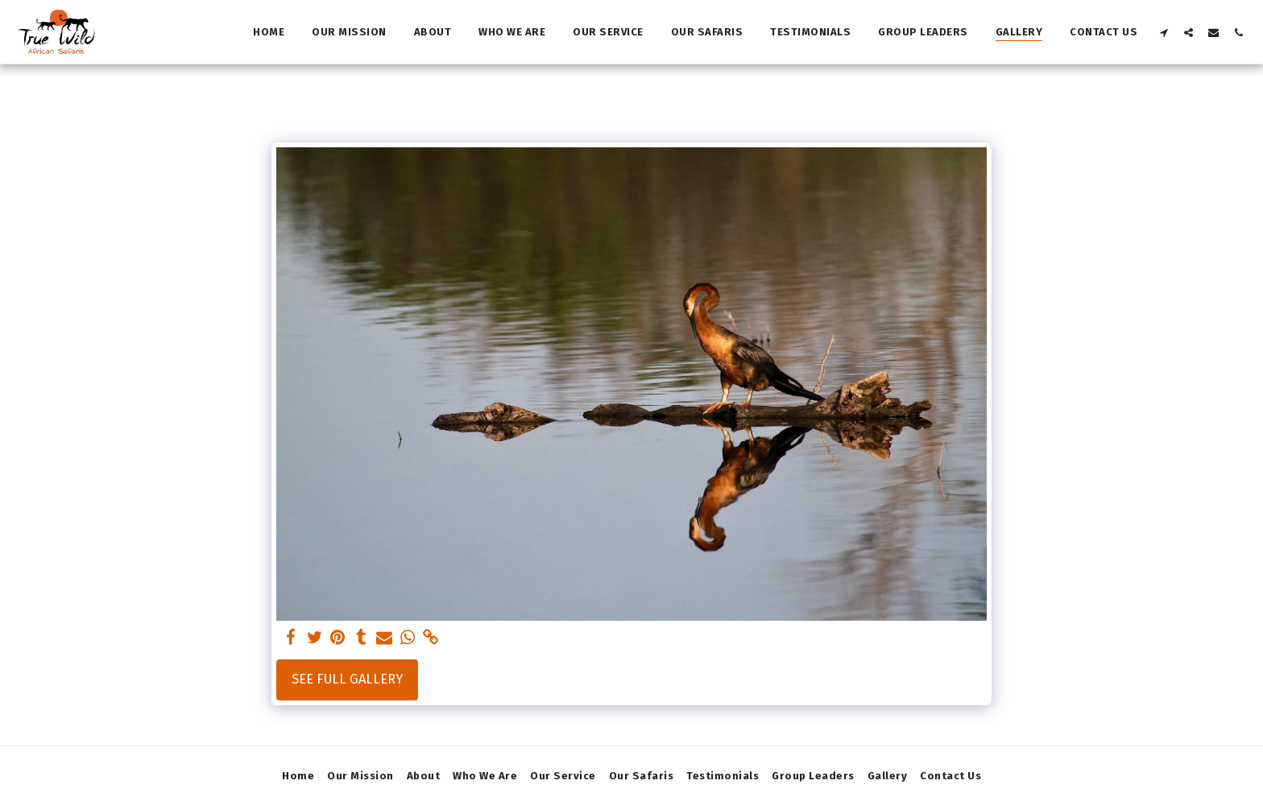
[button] (1163, 32)
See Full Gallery (347, 679)
